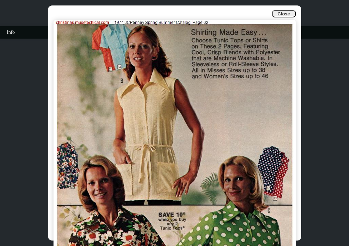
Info (11, 32)
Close (283, 13)
